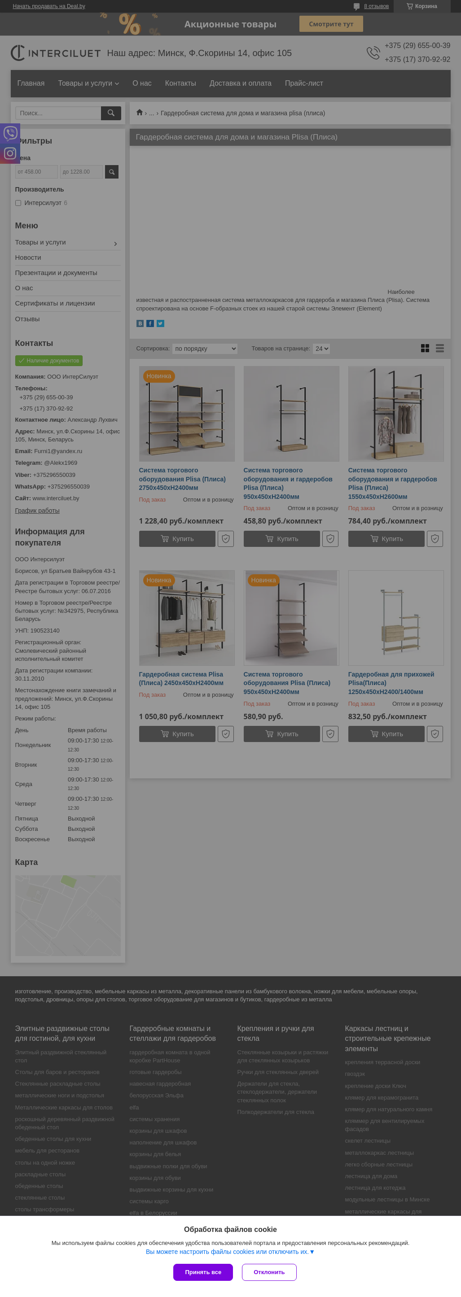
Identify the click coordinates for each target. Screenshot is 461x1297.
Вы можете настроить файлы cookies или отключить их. (227, 1251)
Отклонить (269, 1272)
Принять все (203, 1272)
